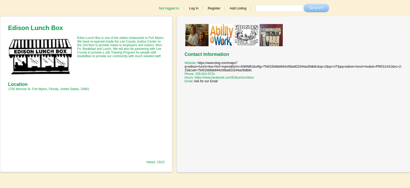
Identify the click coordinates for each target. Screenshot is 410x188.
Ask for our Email (206, 81)
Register (214, 8)
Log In (193, 8)
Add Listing (238, 8)
